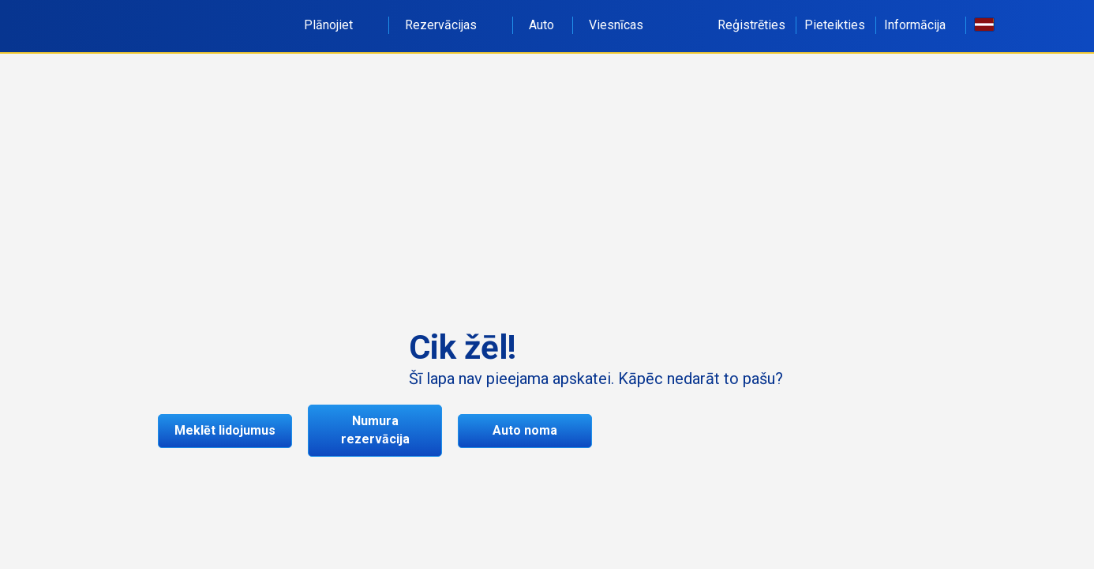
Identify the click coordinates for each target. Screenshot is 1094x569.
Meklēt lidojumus (224, 430)
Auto (541, 24)
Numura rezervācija (375, 430)
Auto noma (525, 430)
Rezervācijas (449, 24)
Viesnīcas (616, 24)
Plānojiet (337, 24)
